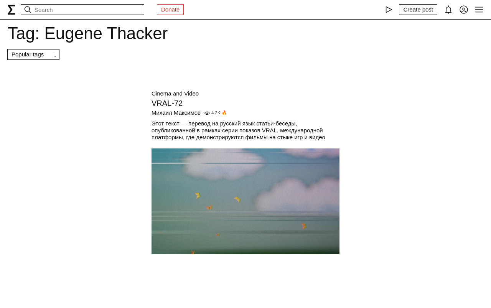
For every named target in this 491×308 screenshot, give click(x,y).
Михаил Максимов (176, 112)
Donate (170, 9)
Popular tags (28, 54)
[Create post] (418, 10)
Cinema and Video (175, 93)
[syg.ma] (11, 10)
